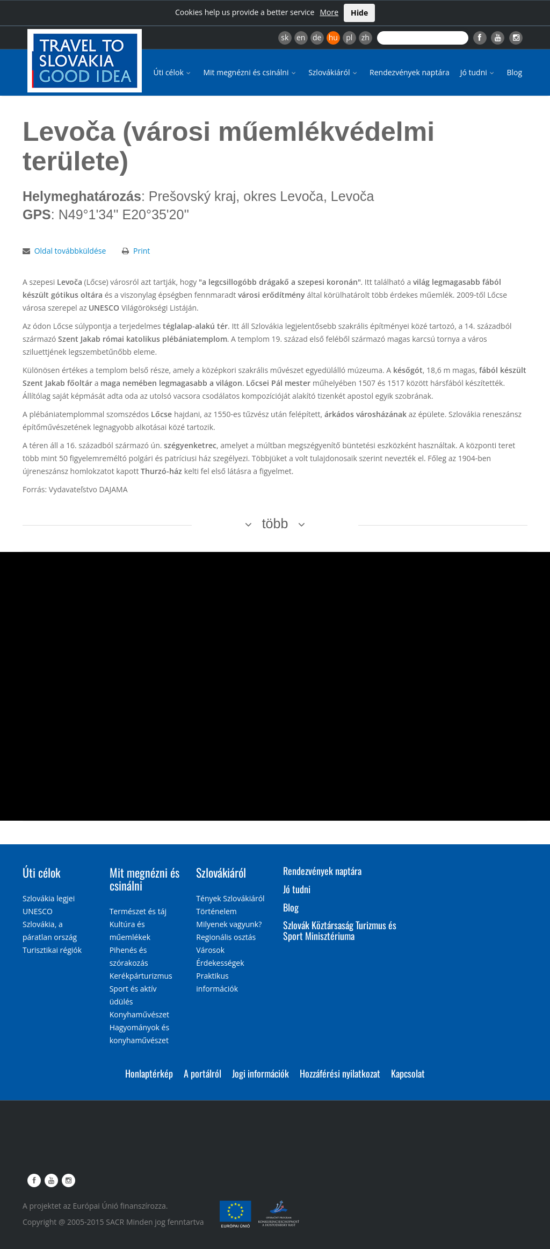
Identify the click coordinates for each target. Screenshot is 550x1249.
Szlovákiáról (333, 72)
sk (284, 37)
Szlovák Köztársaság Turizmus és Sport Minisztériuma (339, 930)
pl (349, 37)
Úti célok (173, 72)
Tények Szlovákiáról (230, 898)
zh (365, 37)
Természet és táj (138, 911)
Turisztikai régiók (52, 950)
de (317, 37)
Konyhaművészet (139, 1014)
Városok (210, 950)
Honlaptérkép (149, 1073)
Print (141, 251)
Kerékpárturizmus (141, 976)
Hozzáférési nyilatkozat (340, 1073)
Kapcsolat (408, 1073)
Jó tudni (478, 72)
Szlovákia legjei (49, 898)
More (329, 12)
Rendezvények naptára (410, 72)
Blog (514, 72)
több (275, 523)
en (300, 37)
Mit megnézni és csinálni (250, 72)
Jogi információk (260, 1073)
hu (333, 37)
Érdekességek (220, 963)
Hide (359, 13)
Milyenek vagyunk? (229, 924)
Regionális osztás (226, 937)
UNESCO (38, 911)
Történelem (216, 911)
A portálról (202, 1073)
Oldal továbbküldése (70, 251)
